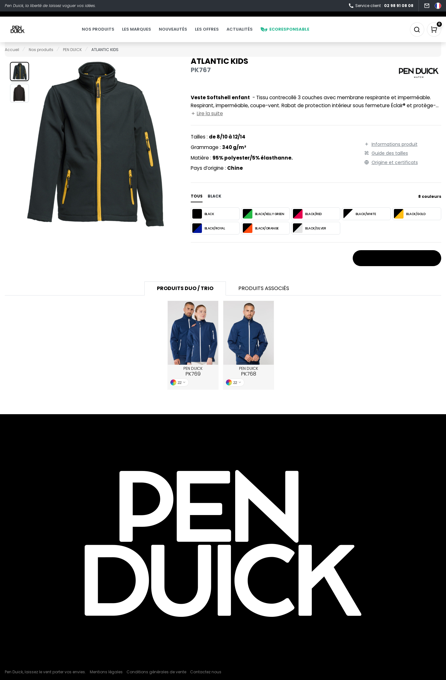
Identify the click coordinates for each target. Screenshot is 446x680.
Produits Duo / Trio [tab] (185, 297)
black (214, 205)
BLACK (203, 223)
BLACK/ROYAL (208, 237)
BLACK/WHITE (359, 223)
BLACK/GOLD (409, 223)
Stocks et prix (397, 268)
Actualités (252, 34)
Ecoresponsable (297, 34)
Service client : (380, 6)
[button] (19, 80)
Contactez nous (205, 672)
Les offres (220, 34)
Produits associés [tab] (263, 297)
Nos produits (111, 34)
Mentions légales (106, 672)
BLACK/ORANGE (261, 237)
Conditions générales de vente (156, 672)
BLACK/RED (307, 223)
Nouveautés (186, 34)
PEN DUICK (193, 381)
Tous (197, 205)
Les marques (149, 34)
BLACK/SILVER (309, 237)
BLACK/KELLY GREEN (263, 223)
